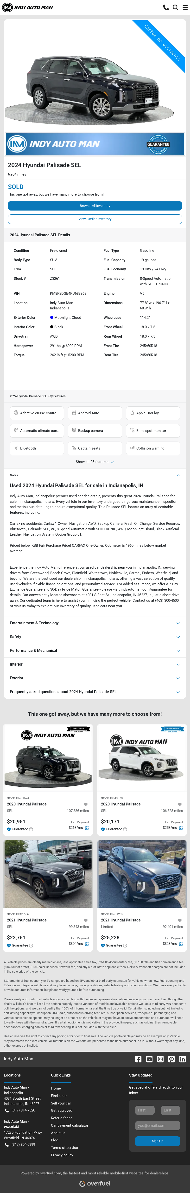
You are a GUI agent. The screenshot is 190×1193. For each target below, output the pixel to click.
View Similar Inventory (95, 219)
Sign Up (157, 1141)
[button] (166, 7)
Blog (54, 1140)
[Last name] (170, 1110)
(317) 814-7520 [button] (20, 1110)
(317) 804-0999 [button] (20, 1144)
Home (56, 1088)
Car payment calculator (69, 1125)
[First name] (145, 1110)
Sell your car (61, 1103)
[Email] (157, 1126)
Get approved (61, 1110)
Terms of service (64, 1147)
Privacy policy (62, 1155)
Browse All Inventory (95, 206)
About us (58, 1133)
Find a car (59, 1096)
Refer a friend (61, 1118)
